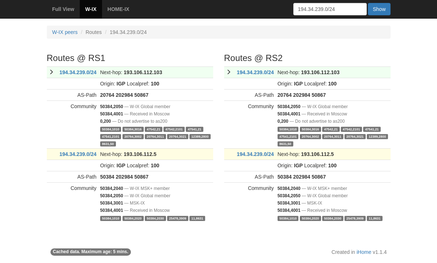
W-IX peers (65, 32)
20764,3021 (177, 136)
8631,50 (108, 143)
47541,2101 (110, 136)
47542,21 (153, 129)
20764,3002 (133, 136)
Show (379, 9)
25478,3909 (177, 218)
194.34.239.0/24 (78, 72)
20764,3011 (155, 136)
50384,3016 (133, 129)
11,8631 (197, 218)
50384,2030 (155, 218)
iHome (364, 252)
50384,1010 (110, 129)
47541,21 (194, 129)
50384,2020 (133, 218)
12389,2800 (199, 136)
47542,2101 (173, 129)
